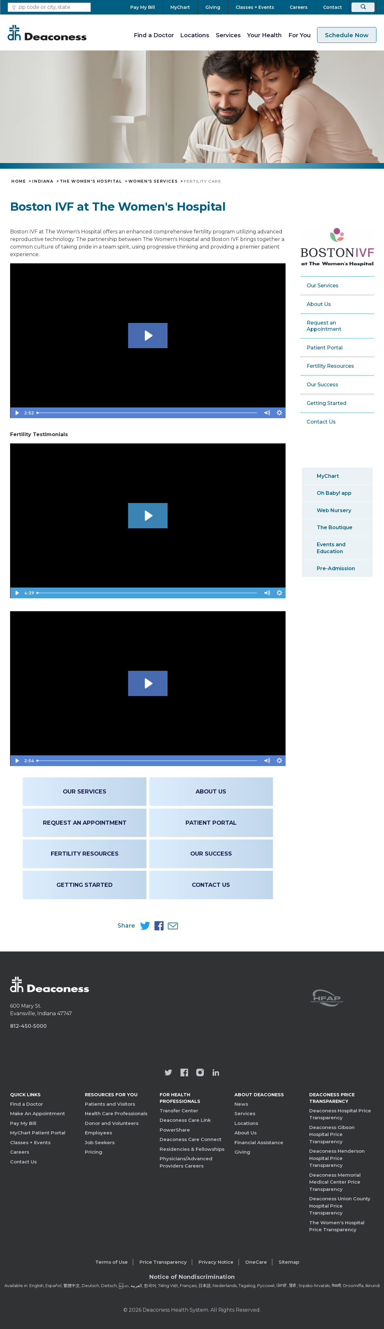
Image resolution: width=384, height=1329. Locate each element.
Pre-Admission (336, 568)
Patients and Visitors (110, 1104)
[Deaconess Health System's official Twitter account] (168, 1073)
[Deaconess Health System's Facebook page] (184, 1073)
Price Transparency (163, 1262)
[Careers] (298, 7)
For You (299, 35)
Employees (98, 1133)
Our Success (211, 853)
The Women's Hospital (91, 181)
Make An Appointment (37, 1113)
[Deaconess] (47, 32)
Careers (19, 1152)
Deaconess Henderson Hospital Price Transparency (337, 1158)
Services (228, 35)
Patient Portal (211, 822)
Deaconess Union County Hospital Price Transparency (339, 1206)
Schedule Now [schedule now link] (347, 35)
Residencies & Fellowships (192, 1149)
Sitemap (289, 1262)
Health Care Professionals (116, 1113)
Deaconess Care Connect (191, 1139)
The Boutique (334, 527)
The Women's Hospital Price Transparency (336, 1226)
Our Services (84, 791)
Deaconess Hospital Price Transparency (340, 1114)
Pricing (93, 1152)
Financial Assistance (258, 1142)
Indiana (42, 181)
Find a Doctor (154, 35)
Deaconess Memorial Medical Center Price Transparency (335, 1182)
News (241, 1104)
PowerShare (175, 1130)
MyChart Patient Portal (37, 1133)
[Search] (363, 7)
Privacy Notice (215, 1262)
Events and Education (331, 548)
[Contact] (333, 7)
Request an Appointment (85, 822)
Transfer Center (179, 1111)
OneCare (256, 1262)
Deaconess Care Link (185, 1120)
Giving (242, 1152)
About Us (211, 791)
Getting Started (84, 884)
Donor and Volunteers (112, 1123)
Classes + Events (30, 1142)
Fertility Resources (85, 853)
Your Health (264, 35)
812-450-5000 (28, 1026)
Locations (194, 35)
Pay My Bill (23, 1123)
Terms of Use (111, 1262)
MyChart (328, 476)
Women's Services (153, 181)
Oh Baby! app (334, 493)
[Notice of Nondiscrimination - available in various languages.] (192, 1278)
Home (18, 181)
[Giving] (213, 7)
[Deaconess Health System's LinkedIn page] (215, 1073)
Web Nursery (334, 510)
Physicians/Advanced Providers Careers (186, 1162)
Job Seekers (100, 1142)
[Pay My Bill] (146, 7)
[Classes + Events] (255, 7)
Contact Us (211, 884)
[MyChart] (180, 7)
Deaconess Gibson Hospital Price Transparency (332, 1134)
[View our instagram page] (200, 1073)
